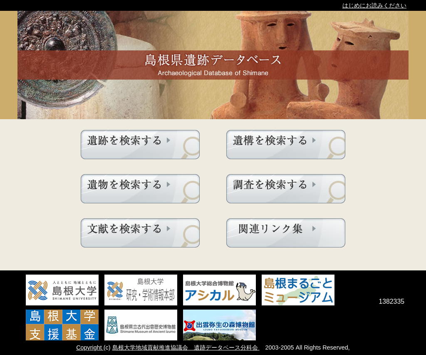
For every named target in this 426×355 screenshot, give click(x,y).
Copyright (90, 347)
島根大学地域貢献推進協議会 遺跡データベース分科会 (186, 347)
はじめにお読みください (374, 5)
